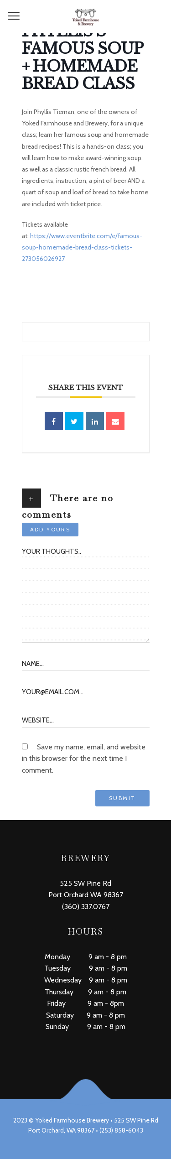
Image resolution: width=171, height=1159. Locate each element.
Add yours (50, 529)
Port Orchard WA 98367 (85, 894)
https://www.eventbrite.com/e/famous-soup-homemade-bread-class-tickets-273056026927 (82, 247)
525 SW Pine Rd (85, 883)
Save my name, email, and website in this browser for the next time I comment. (83, 758)
